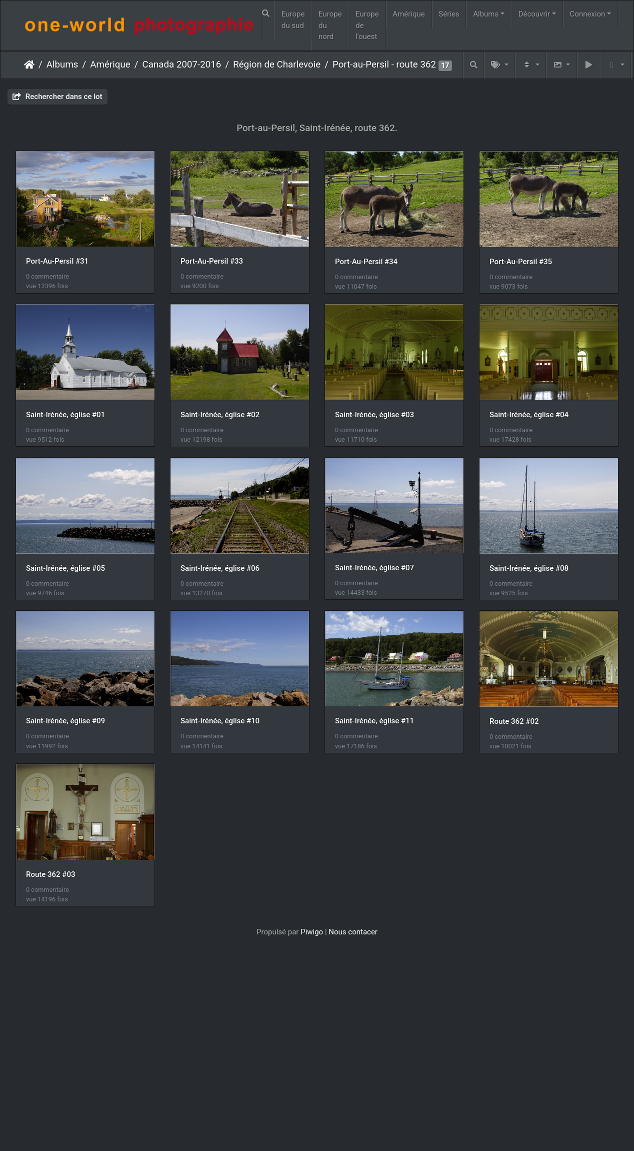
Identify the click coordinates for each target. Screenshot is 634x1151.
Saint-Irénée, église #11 (375, 875)
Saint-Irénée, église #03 (65, 568)
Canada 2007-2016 (182, 64)
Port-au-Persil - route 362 (384, 64)
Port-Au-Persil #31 (57, 261)
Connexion (588, 14)
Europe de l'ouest (367, 25)
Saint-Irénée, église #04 (220, 568)
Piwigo (311, 1086)
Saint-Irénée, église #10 (220, 875)
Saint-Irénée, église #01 (220, 415)
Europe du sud (293, 20)
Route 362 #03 (205, 1028)
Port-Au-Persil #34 (367, 261)
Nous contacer (353, 1086)
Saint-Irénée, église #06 (65, 722)
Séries (448, 14)
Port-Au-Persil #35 (57, 415)
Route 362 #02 (50, 1028)
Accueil (29, 65)
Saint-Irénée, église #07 (220, 721)
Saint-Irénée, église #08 (375, 722)
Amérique (408, 14)
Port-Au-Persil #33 (212, 261)
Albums (485, 14)
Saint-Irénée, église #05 (375, 568)
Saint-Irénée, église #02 (375, 415)
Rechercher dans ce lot (57, 96)
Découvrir (534, 14)
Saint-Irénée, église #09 (65, 875)
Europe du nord (330, 25)
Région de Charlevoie (276, 64)
